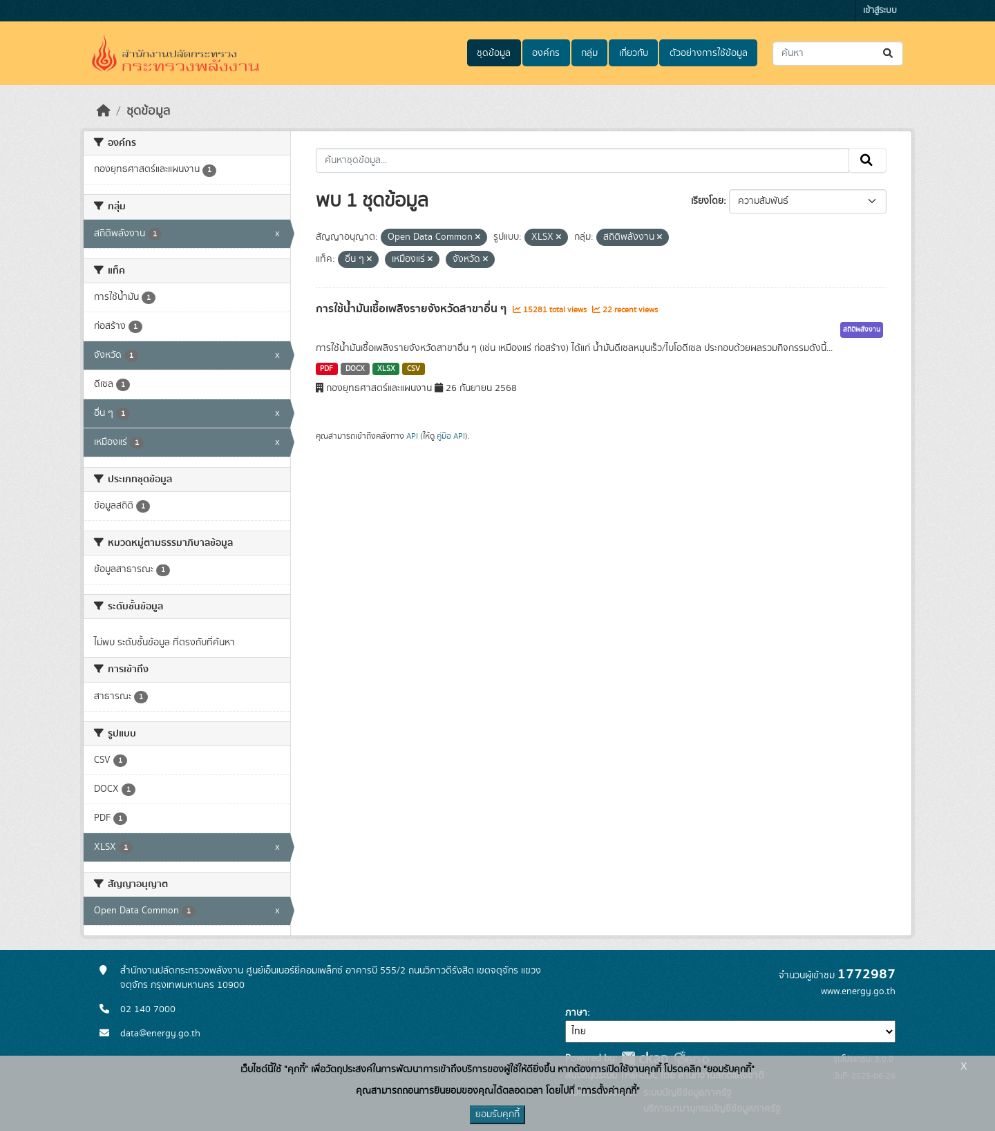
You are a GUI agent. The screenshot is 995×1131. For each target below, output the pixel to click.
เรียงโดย (707, 201)
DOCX (355, 368)
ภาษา (576, 1013)
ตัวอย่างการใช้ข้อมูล (709, 53)
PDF (326, 368)
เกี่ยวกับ (633, 53)
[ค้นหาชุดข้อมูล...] (838, 53)
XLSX (386, 368)
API (412, 436)
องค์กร (546, 53)
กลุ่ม (589, 53)
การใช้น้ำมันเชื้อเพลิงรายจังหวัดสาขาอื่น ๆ (412, 309)
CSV (413, 368)
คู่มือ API (451, 436)
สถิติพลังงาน (861, 329)
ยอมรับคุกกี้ (497, 1114)
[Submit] (889, 53)
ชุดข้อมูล (494, 53)
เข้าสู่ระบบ (880, 10)
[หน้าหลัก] (104, 111)
